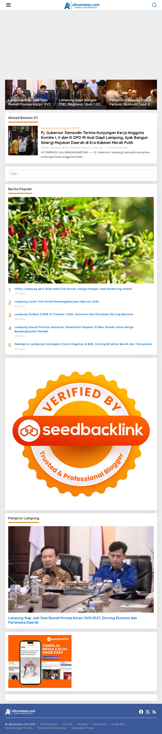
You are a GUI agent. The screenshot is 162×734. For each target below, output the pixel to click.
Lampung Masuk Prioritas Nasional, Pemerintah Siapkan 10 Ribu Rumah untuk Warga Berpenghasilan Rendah (74, 329)
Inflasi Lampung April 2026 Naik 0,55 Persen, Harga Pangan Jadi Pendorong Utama (73, 288)
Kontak (67, 724)
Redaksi (82, 724)
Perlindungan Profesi (18, 728)
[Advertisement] (81, 44)
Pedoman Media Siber (52, 728)
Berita (65, 147)
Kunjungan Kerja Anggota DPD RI (60, 128)
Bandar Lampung (51, 147)
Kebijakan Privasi (83, 728)
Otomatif (75, 147)
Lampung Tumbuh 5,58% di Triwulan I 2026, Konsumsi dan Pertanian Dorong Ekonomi (74, 314)
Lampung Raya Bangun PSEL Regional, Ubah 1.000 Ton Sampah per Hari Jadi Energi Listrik (81, 102)
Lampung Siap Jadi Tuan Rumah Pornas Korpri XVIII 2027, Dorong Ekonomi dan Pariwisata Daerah (29, 102)
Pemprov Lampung (91, 147)
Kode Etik (118, 724)
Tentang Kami (49, 724)
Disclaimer (100, 724)
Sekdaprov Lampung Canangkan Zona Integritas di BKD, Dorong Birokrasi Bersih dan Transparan (83, 344)
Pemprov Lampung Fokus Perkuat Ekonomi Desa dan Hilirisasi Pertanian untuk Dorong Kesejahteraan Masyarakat (131, 102)
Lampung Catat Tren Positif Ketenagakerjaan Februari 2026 (57, 301)
